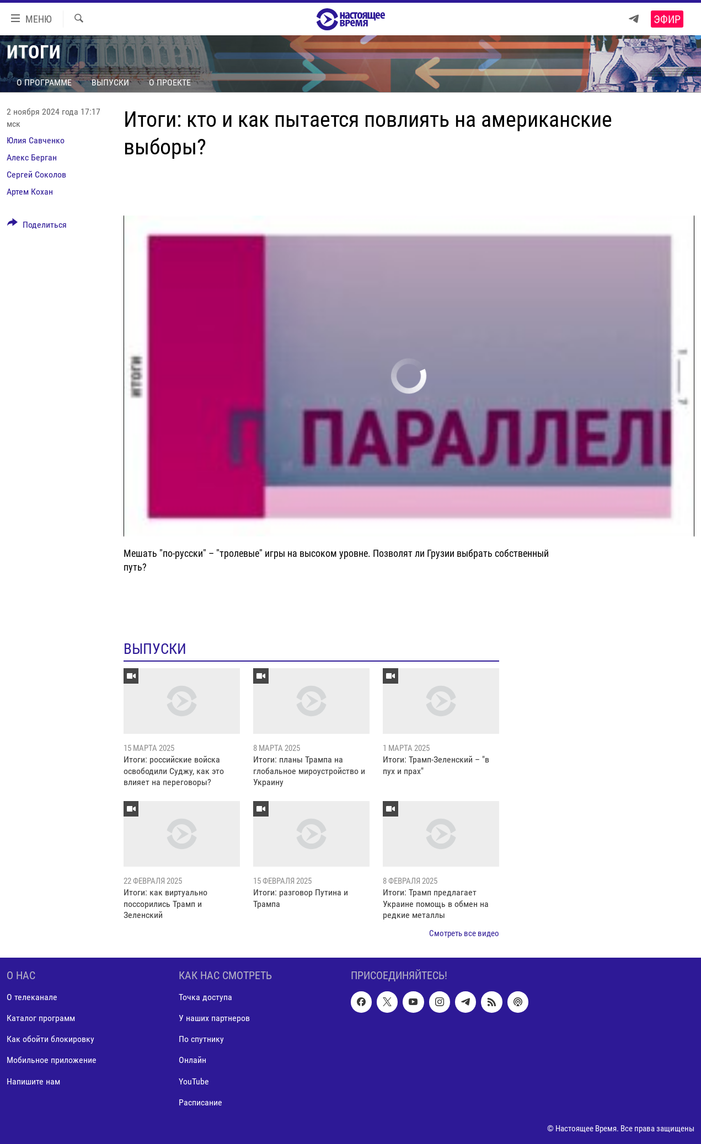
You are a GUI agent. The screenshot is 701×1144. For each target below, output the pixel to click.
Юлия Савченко (36, 140)
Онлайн (192, 1060)
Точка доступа (205, 997)
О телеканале (32, 997)
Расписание (200, 1102)
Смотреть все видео (464, 933)
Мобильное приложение (52, 1060)
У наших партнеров (214, 1018)
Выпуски (110, 82)
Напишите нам (33, 1081)
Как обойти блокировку (50, 1039)
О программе (44, 82)
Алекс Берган (32, 157)
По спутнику (201, 1039)
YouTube (194, 1081)
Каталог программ (41, 1018)
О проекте (170, 82)
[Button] (37, 227)
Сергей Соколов (36, 174)
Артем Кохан (30, 191)
